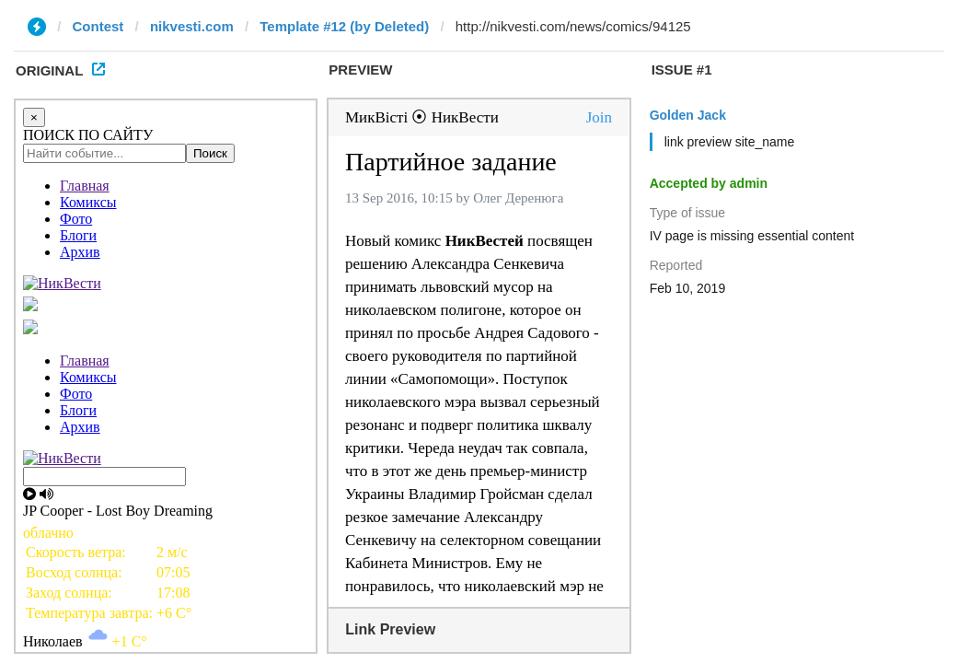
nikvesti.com (192, 26)
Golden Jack (688, 115)
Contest (98, 26)
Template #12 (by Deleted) (344, 26)
